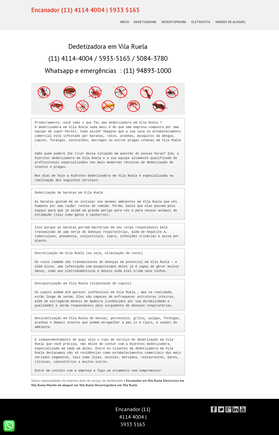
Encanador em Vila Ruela (144, 381)
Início (124, 22)
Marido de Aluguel (231, 22)
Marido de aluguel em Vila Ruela (71, 385)
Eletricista (200, 22)
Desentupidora (174, 22)
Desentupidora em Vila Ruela (116, 385)
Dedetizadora (145, 22)
